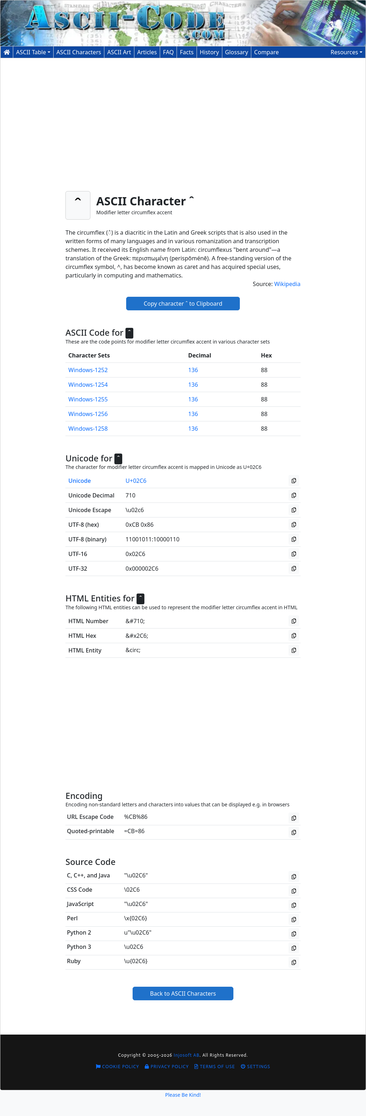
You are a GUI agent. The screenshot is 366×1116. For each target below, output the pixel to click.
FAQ (168, 52)
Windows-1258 (88, 428)
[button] (346, 52)
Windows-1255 (88, 399)
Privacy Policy (167, 1066)
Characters (78, 52)
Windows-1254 (88, 385)
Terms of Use (214, 1066)
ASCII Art (119, 52)
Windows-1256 (88, 414)
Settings (256, 1066)
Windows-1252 (88, 370)
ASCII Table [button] (31, 52)
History (209, 52)
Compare (266, 52)
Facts (186, 52)
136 (193, 370)
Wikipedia (287, 284)
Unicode (79, 481)
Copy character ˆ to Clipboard (183, 303)
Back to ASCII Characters (183, 993)
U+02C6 (135, 481)
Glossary (236, 52)
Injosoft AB (186, 1055)
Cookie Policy (117, 1066)
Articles (147, 52)
